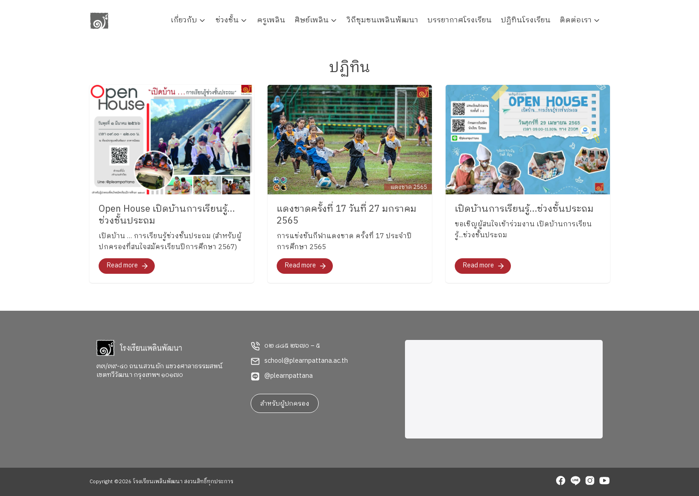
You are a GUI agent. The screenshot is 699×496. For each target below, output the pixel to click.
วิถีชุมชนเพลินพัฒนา (382, 20)
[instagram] (589, 482)
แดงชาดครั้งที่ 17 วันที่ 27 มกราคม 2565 (346, 215)
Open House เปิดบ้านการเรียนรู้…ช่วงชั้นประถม (167, 215)
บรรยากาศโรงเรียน (459, 20)
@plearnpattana (288, 376)
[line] (575, 482)
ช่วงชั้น (227, 20)
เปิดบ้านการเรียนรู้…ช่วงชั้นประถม (524, 209)
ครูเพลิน (271, 20)
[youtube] (604, 482)
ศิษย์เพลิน (311, 20)
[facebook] (560, 482)
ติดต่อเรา (576, 20)
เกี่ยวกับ (184, 20)
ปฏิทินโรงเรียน (526, 20)
